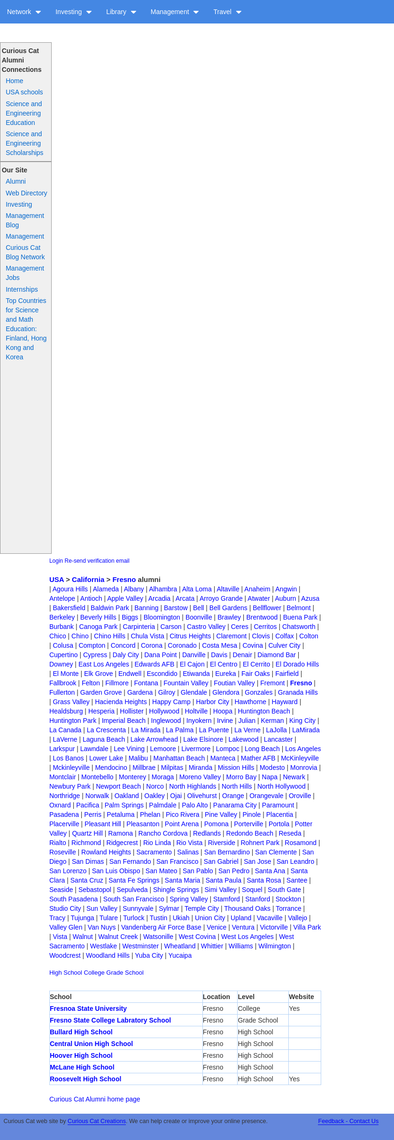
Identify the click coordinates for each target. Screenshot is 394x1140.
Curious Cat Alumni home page (94, 1099)
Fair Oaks (255, 673)
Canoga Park (98, 626)
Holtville (196, 711)
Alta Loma (197, 589)
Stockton (288, 899)
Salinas (188, 852)
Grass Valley (71, 702)
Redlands (207, 833)
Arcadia (159, 598)
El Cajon (192, 664)
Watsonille (158, 936)
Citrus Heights (190, 636)
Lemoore (163, 748)
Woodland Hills (108, 955)
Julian (247, 720)
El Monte (65, 673)
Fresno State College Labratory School (110, 1020)
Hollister (132, 711)
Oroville (300, 795)
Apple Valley (125, 598)
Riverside (221, 842)
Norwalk (97, 795)
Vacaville (270, 918)
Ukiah (181, 918)
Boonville (198, 617)
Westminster (141, 946)
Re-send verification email (97, 561)
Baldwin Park (110, 608)
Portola (279, 824)
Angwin (286, 589)
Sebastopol (94, 889)
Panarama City (235, 805)
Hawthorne (250, 702)
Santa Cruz (86, 880)
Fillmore (117, 683)
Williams (241, 946)
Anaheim (257, 589)
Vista (60, 936)
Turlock (133, 918)
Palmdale (162, 805)
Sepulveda (131, 889)
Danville (194, 655)
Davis (219, 655)
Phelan (150, 814)
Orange (233, 795)
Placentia (280, 814)
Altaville (227, 589)
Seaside (61, 889)
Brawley (229, 617)
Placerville (64, 824)
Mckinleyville (71, 767)
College (94, 972)
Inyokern (199, 720)
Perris (92, 814)
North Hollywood (281, 786)
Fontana (146, 683)
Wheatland (180, 946)
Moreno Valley (200, 777)
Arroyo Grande (221, 598)
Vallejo (297, 918)
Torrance (288, 908)
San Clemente (276, 852)
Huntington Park (72, 720)
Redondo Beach (249, 833)
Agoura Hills (70, 589)
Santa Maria (182, 880)
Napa (270, 777)
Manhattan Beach (179, 758)
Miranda (201, 767)
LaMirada (305, 730)
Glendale (194, 692)
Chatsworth (299, 626)
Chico (57, 636)
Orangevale (266, 795)
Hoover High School (81, 1055)
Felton (91, 683)
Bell (198, 608)
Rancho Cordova (163, 833)
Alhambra (163, 589)
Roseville (62, 852)
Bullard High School (81, 1032)
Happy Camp (171, 702)
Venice (216, 927)
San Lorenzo (67, 871)
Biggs (130, 617)
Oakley (154, 795)
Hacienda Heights (121, 702)
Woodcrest (65, 955)
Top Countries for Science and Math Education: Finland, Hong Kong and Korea (26, 329)
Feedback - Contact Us (348, 1121)
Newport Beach (118, 786)
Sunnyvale (138, 908)
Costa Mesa (219, 645)
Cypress (95, 655)
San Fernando (130, 861)
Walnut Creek (118, 936)
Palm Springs (124, 805)
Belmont (298, 608)
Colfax (284, 636)
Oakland (127, 795)
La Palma (179, 730)
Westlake (103, 946)
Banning (146, 608)
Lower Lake (106, 758)
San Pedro (233, 871)
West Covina (197, 936)
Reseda (289, 833)
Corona (151, 645)
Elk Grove (98, 673)
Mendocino (111, 767)
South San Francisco (133, 899)
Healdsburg (66, 711)
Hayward (285, 702)
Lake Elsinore (203, 739)
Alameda (106, 589)
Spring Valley (189, 899)
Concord (123, 645)
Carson (171, 626)
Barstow (176, 608)
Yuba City (149, 955)
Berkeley (62, 617)
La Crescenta (106, 730)
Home (14, 81)
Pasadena (64, 814)
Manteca (223, 758)
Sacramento (153, 852)
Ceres (239, 626)
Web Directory (26, 193)
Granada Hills (298, 692)
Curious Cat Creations (97, 1121)
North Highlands (192, 786)
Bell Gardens (228, 608)
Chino (80, 636)
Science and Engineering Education (24, 113)
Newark (294, 777)
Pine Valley (221, 814)
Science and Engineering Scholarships (24, 143)
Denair (242, 655)
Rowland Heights (106, 852)
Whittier (212, 946)
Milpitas (172, 767)
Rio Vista (189, 842)
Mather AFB (258, 758)
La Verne (247, 730)
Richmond (86, 842)
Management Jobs (25, 272)
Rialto (57, 842)
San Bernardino (227, 852)
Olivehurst (202, 795)
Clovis (261, 636)
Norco (154, 786)
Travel (227, 12)
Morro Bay (241, 777)
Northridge (64, 795)
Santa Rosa (264, 880)
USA (56, 579)
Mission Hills (236, 767)
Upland (241, 918)
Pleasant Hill (103, 824)
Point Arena (182, 824)
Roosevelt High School (85, 1079)
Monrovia (303, 767)
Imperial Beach (124, 720)
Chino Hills (109, 636)
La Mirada (146, 730)
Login (56, 561)
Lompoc (227, 748)
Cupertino (63, 655)
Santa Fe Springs (133, 880)
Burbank (61, 626)
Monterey (132, 777)
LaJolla (276, 730)
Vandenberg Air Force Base (161, 927)
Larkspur (62, 748)
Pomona (216, 824)
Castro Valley (206, 626)
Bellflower (267, 608)
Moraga (163, 777)
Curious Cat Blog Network (25, 252)
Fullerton (62, 692)
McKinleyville (300, 758)
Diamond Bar (276, 655)
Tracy (57, 918)
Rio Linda (157, 842)
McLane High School (82, 1067)
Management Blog (25, 220)
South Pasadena (73, 899)
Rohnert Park (259, 842)
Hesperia (101, 711)
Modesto (272, 767)
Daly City (126, 655)
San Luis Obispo (116, 871)
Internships (22, 289)
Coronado (182, 645)
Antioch (91, 598)
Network (24, 12)
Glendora (225, 692)
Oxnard (60, 805)
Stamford (226, 899)
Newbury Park (70, 786)
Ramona (120, 833)
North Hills (237, 786)
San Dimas (88, 861)
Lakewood (244, 739)
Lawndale (94, 748)
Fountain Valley (185, 683)
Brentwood (262, 617)
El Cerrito (256, 664)
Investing (73, 12)
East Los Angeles (103, 664)
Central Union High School (91, 1043)
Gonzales (258, 692)
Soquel (252, 889)
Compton (91, 645)
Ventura (243, 927)
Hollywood (164, 711)
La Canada (65, 730)
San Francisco (177, 861)
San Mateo (162, 871)
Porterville (248, 824)
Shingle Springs (176, 889)
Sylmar (169, 908)
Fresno (124, 579)
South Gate (284, 889)
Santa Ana (270, 871)
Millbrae (143, 767)
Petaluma (120, 814)
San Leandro (295, 861)
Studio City (65, 908)
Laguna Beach (104, 739)
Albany (134, 589)
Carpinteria (139, 626)
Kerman (272, 720)
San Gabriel (221, 861)
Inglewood (166, 720)
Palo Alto (195, 805)
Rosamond (301, 842)
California (88, 579)
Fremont (272, 683)
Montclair (62, 777)
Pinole (251, 814)
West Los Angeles (247, 936)
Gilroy (167, 692)
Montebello (97, 777)
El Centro (223, 664)
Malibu (138, 758)
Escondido (162, 673)
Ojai (176, 795)
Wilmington (274, 946)
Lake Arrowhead (154, 739)
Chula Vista (147, 636)
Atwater (258, 598)
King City (302, 720)
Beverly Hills (98, 617)
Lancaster (278, 739)
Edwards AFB (155, 664)
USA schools (24, 92)
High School (65, 972)
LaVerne (65, 739)
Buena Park (300, 617)
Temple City (202, 908)
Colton (308, 636)
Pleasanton (142, 824)
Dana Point (160, 655)
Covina (252, 645)
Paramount (278, 805)
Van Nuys (102, 927)
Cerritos (265, 626)
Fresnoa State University (88, 1008)
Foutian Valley (234, 683)
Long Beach (262, 748)
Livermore (195, 748)
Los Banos (68, 758)
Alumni (16, 181)
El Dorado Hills (297, 664)
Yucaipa (180, 955)
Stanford (257, 899)
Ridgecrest (122, 842)
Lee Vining (129, 748)
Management (175, 12)
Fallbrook (63, 683)
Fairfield (287, 673)
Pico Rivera (183, 814)
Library (121, 12)
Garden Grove (101, 692)
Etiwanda (196, 673)
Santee (296, 880)
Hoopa (222, 711)
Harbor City (212, 702)
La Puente (214, 730)
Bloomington (162, 617)
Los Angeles (303, 748)
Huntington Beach (264, 711)
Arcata (185, 598)
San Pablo (198, 871)
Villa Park (307, 927)
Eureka (225, 673)
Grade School (125, 972)
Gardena (140, 692)
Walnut (83, 936)
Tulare (109, 918)
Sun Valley (101, 908)
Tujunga (82, 918)
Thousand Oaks (247, 908)
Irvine (225, 720)
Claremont (231, 636)
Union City (210, 918)
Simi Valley (220, 889)
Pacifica (87, 805)
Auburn (285, 598)
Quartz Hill (87, 833)
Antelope (62, 598)
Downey (61, 664)
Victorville (274, 927)
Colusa (63, 645)
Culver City (284, 645)
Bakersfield (69, 608)
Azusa (310, 598)
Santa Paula (223, 880)
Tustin (159, 918)
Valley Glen (66, 927)
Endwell (129, 673)
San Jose (257, 861)
